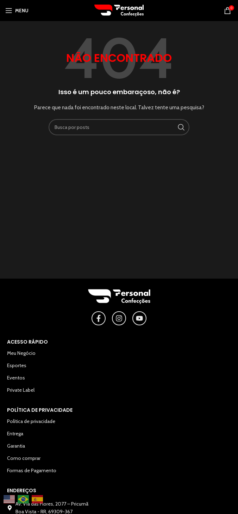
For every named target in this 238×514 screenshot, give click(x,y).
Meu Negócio (21, 353)
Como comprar (23, 458)
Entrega (15, 433)
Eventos (16, 378)
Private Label (21, 390)
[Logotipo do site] (119, 10)
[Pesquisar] (119, 127)
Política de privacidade (31, 421)
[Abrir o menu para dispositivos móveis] (17, 11)
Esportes (16, 365)
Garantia (16, 446)
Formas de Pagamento (31, 470)
